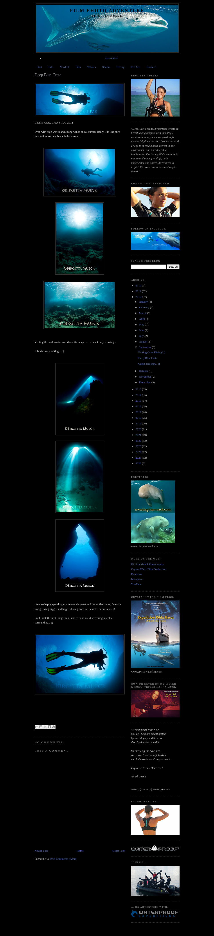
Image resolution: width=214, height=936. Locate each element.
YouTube (136, 584)
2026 (139, 463)
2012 (139, 296)
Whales (91, 67)
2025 (139, 457)
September (145, 347)
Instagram (137, 579)
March (143, 313)
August (143, 341)
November (145, 376)
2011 (139, 291)
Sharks (106, 67)
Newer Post (41, 850)
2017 (139, 412)
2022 (139, 440)
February (144, 307)
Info (51, 67)
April (142, 318)
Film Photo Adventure (107, 10)
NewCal (64, 67)
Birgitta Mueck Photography (147, 564)
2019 (139, 423)
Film (78, 67)
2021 (139, 434)
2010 (139, 285)
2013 (139, 389)
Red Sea (135, 67)
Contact (151, 67)
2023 (139, 446)
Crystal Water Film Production (148, 569)
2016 (139, 406)
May (142, 324)
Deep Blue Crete (147, 358)
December (145, 382)
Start (39, 67)
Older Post (118, 850)
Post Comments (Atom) (63, 858)
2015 (139, 400)
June (142, 330)
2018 (139, 417)
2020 (139, 429)
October (144, 371)
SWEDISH (111, 58)
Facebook (136, 574)
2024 (139, 452)
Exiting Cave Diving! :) (151, 352)
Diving (120, 67)
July (141, 335)
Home (80, 850)
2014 (139, 395)
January (144, 301)
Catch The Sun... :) (149, 363)
